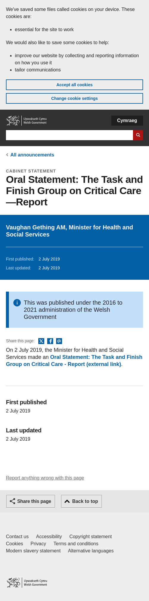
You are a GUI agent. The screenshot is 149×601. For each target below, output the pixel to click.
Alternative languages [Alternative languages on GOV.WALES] (91, 550)
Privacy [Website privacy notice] (38, 543)
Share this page (34, 501)
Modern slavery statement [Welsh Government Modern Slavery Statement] (33, 550)
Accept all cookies (74, 84)
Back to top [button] (85, 501)
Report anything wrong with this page (45, 477)
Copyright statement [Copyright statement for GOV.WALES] (90, 536)
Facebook (50, 341)
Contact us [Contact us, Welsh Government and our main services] (17, 536)
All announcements (32, 154)
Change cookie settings (74, 98)
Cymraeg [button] (127, 120)
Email (59, 341)
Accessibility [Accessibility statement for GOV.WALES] (49, 536)
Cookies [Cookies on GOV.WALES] (14, 543)
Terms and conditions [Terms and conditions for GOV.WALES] (75, 543)
